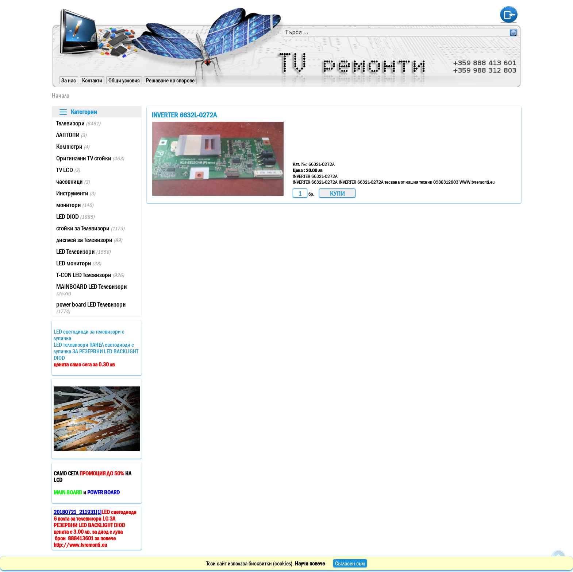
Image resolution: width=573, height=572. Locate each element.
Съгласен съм (350, 563)
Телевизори (78, 123)
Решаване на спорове (170, 80)
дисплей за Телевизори (89, 240)
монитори (74, 205)
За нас (68, 80)
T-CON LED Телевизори (90, 275)
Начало (60, 95)
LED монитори (78, 263)
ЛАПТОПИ (71, 135)
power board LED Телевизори (91, 307)
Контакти (92, 80)
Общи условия (124, 80)
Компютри (72, 146)
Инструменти (75, 193)
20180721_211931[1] (77, 512)
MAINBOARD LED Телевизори (91, 289)
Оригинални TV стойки (90, 158)
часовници (73, 181)
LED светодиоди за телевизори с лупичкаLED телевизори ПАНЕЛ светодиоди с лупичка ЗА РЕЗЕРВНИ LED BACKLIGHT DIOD (96, 347)
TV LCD (68, 170)
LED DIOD (75, 216)
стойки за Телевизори (90, 228)
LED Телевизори (83, 251)
